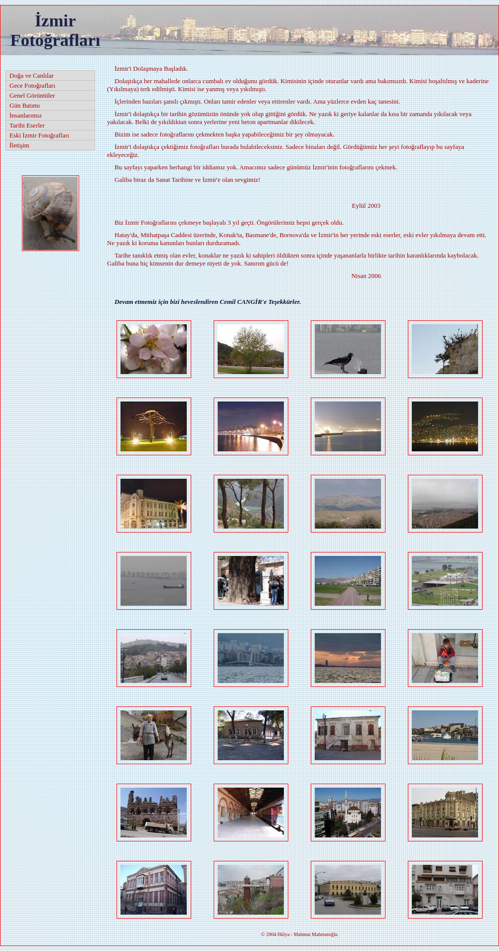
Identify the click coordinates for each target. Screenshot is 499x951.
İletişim (19, 145)
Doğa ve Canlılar (31, 75)
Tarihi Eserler (27, 125)
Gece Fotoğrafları (32, 85)
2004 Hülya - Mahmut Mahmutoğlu (299, 934)
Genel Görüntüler (32, 95)
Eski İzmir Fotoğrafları (39, 135)
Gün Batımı (24, 105)
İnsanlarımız (25, 115)
